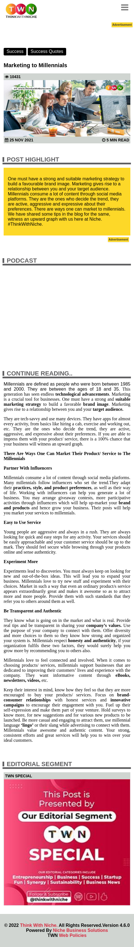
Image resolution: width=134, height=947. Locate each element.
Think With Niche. (38, 925)
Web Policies (72, 935)
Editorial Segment (39, 764)
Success (14, 51)
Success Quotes (47, 51)
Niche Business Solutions (80, 930)
